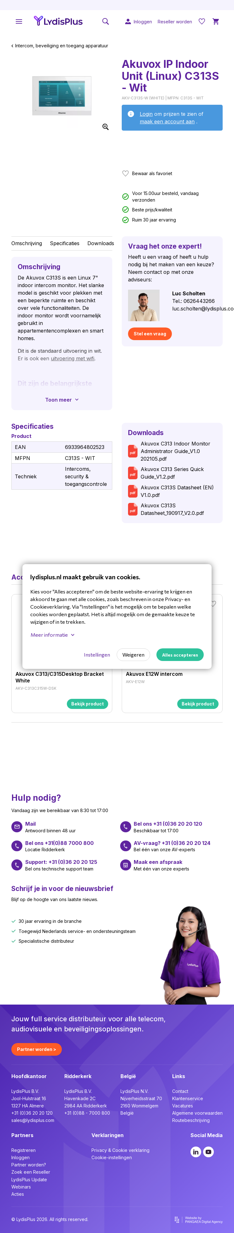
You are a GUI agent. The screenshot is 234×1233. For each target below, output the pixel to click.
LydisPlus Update (29, 1179)
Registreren (23, 1150)
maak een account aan (167, 121)
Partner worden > (36, 1049)
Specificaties (64, 243)
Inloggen (20, 1157)
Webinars (21, 1186)
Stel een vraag (150, 333)
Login (146, 114)
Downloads (100, 243)
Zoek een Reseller (30, 1172)
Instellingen (97, 655)
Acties (17, 1194)
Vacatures (182, 1105)
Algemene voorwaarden (197, 1113)
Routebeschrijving (191, 1120)
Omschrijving (26, 243)
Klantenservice (187, 1098)
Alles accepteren (180, 655)
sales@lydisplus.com (32, 1120)
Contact (180, 1091)
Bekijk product (87, 703)
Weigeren (133, 655)
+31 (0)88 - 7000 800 (87, 1113)
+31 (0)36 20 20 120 (32, 1113)
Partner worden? (28, 1164)
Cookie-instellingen (111, 1157)
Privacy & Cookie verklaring (120, 1150)
